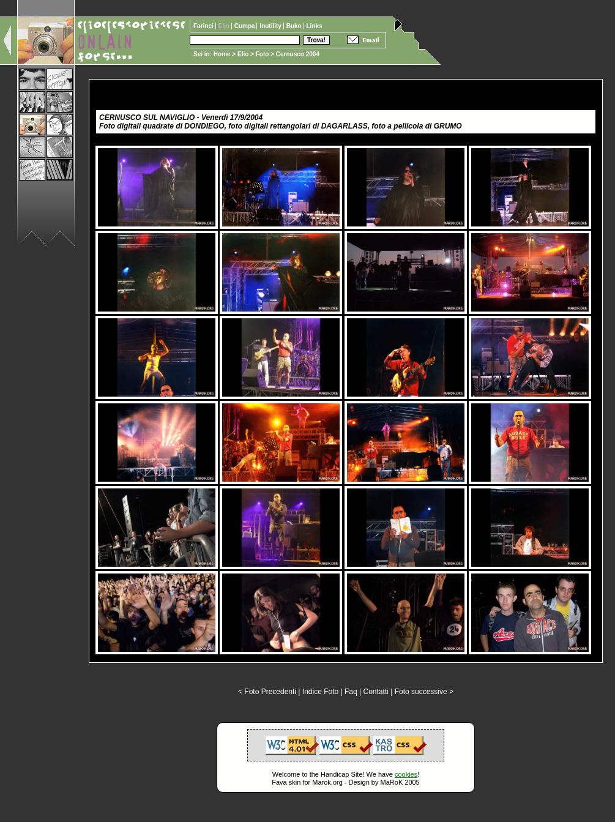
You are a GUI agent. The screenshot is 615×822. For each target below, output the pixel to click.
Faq (351, 691)
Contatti (375, 691)
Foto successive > (424, 691)
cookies (406, 774)
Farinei (204, 26)
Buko (295, 26)
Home (222, 54)
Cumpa (245, 26)
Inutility (271, 26)
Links (314, 26)
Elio (242, 54)
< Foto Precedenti (267, 691)
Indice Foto (320, 691)
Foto (262, 54)
